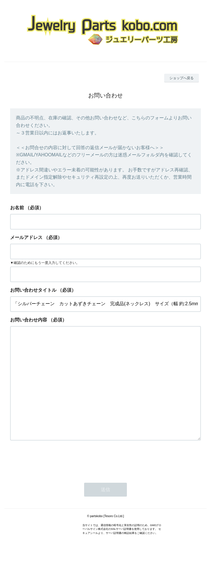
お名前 (17, 207)
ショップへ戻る (181, 78)
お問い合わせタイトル (33, 290)
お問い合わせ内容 (28, 319)
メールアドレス (26, 237)
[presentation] (54, 483)
